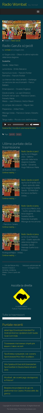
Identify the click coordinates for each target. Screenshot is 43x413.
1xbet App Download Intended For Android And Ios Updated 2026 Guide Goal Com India (21, 333)
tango (19, 134)
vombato (8, 50)
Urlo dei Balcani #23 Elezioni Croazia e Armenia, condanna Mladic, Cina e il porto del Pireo (11, 270)
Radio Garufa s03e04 (30, 234)
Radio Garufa (15, 41)
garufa (12, 134)
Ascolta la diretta (21, 285)
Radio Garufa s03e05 (30, 206)
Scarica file (6, 128)
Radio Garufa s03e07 (30, 151)
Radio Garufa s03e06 (30, 180)
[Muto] (31, 124)
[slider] (18, 124)
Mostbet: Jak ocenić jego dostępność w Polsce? (21, 378)
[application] (21, 124)
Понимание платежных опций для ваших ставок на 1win (19, 344)
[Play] (5, 124)
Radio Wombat (14, 4)
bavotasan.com (30, 409)
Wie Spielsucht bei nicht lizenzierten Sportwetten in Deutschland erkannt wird (20, 367)
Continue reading (9, 173)
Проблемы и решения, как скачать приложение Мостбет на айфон (20, 355)
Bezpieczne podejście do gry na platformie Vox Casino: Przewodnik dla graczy (21, 391)
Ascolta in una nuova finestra (24, 128)
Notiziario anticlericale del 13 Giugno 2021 (32, 267)
